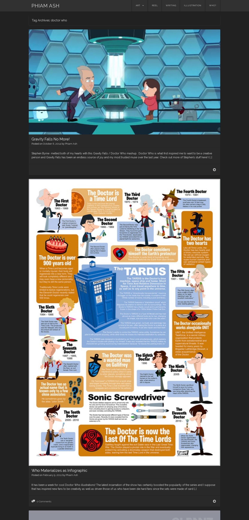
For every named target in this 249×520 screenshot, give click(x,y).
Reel (155, 5)
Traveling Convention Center (56, 340)
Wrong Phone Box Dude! (53, 481)
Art (138, 5)
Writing (171, 5)
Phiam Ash (71, 71)
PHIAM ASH (46, 6)
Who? (212, 5)
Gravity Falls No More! (51, 67)
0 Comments (44, 281)
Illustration (192, 5)
